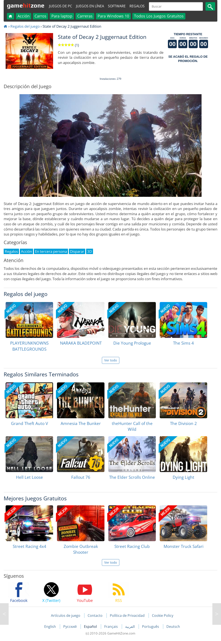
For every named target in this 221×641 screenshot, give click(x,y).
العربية (130, 626)
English (50, 626)
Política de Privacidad (127, 615)
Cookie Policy (162, 615)
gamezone (25, 5)
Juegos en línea (90, 6)
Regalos (137, 6)
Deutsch (173, 626)
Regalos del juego (25, 26)
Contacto (95, 615)
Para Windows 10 (113, 16)
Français (111, 626)
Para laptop (61, 16)
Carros (40, 16)
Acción (23, 16)
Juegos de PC (60, 6)
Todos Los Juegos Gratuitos (159, 16)
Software (117, 6)
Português (151, 626)
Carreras (85, 16)
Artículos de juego (65, 615)
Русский (70, 626)
